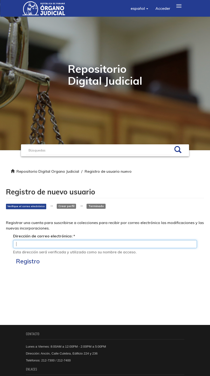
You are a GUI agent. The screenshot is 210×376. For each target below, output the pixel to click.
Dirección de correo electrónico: (43, 236)
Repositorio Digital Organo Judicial (47, 171)
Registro (28, 261)
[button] (139, 8)
